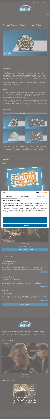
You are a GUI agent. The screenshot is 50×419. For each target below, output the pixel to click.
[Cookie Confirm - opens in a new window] (41, 192)
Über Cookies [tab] (25, 196)
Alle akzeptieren (25, 218)
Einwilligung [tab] (9, 196)
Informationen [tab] (41, 196)
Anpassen (25, 222)
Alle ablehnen (25, 225)
